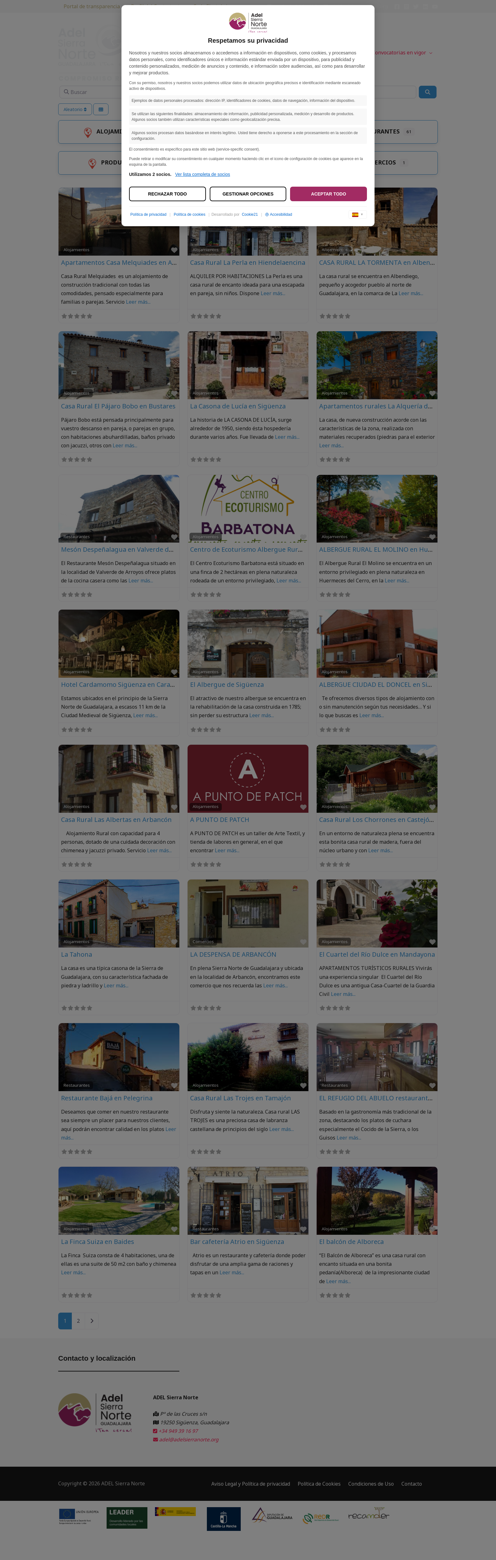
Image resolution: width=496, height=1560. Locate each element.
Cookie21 (250, 214)
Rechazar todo (167, 193)
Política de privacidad (148, 214)
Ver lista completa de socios (202, 174)
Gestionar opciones (247, 193)
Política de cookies (189, 214)
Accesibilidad (278, 214)
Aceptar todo (328, 193)
